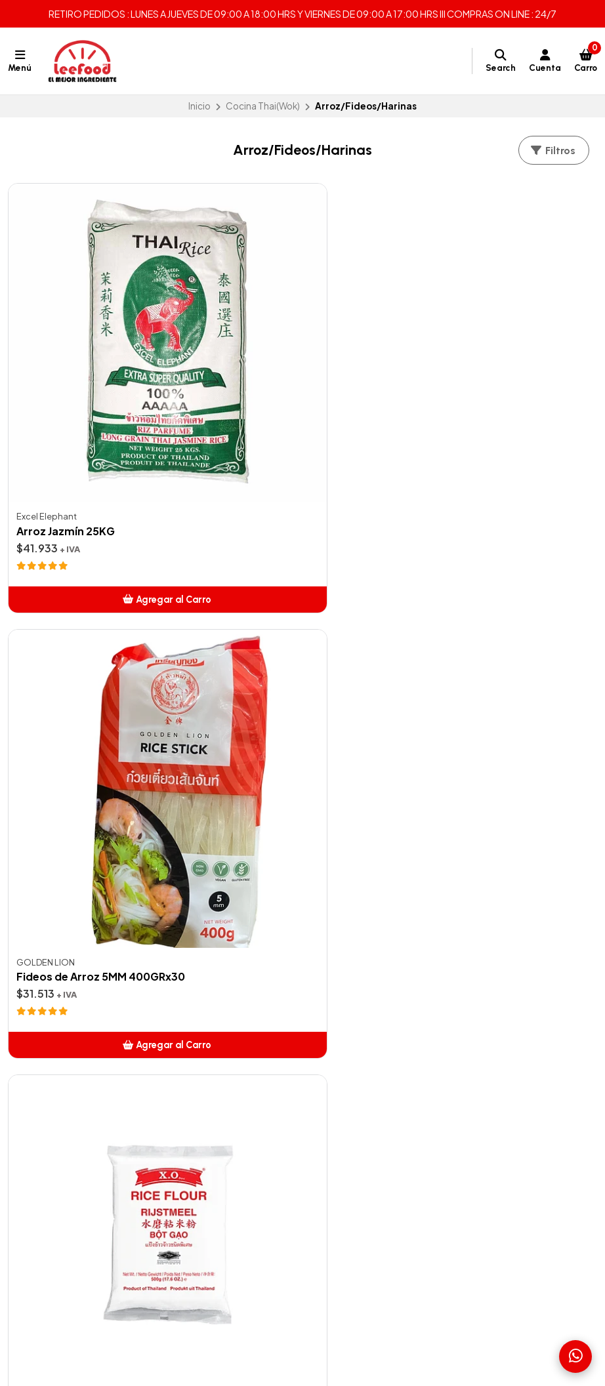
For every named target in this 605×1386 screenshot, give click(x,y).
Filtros (552, 150)
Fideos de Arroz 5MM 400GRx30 (302, 397)
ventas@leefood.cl (461, 1090)
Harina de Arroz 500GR (479, 397)
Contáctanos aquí (48, 1123)
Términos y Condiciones (61, 1106)
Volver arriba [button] (303, 823)
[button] (101, 466)
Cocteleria (233, 1154)
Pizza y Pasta (237, 1203)
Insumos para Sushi (250, 1186)
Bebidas (228, 1123)
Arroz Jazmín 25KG (65, 397)
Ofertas (227, 1090)
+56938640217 (453, 1106)
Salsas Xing (233, 1218)
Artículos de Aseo (248, 1106)
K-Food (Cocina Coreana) (266, 1234)
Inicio (199, 106)
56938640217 (450, 1123)
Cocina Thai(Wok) (263, 106)
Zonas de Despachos (55, 1090)
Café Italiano (237, 1138)
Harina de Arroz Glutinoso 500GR (84, 716)
